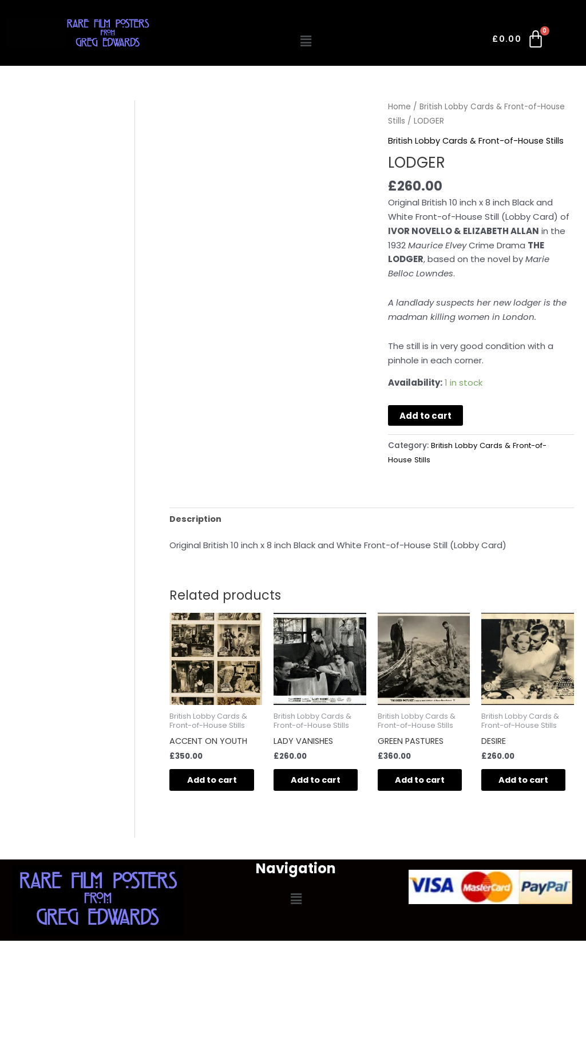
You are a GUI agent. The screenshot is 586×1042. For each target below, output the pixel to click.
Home (399, 106)
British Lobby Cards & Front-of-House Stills (478, 140)
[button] (305, 41)
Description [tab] (196, 518)
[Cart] (519, 41)
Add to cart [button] (207, 787)
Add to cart (425, 416)
